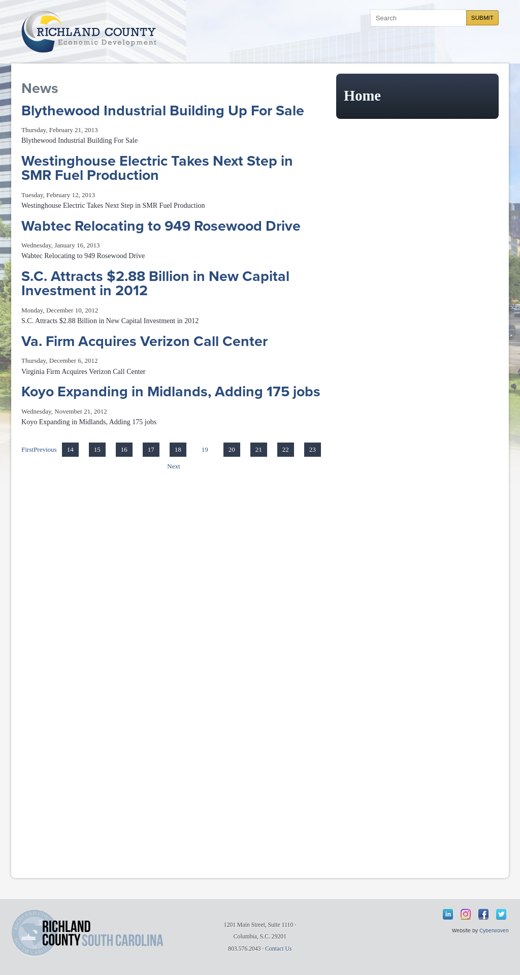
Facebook (483, 914)
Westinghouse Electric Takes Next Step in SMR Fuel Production (157, 168)
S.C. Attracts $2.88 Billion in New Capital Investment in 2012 (155, 284)
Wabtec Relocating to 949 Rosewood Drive (161, 226)
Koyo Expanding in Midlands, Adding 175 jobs (170, 391)
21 (258, 449)
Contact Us (278, 949)
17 (151, 449)
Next (173, 466)
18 (178, 449)
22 (285, 449)
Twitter (501, 914)
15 (97, 449)
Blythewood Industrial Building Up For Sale (162, 110)
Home (362, 96)
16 (124, 449)
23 (312, 449)
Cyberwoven (494, 930)
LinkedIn (448, 914)
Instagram (466, 914)
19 (205, 449)
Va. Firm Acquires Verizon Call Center (144, 341)
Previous (45, 449)
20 (232, 449)
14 (70, 449)
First (27, 449)
